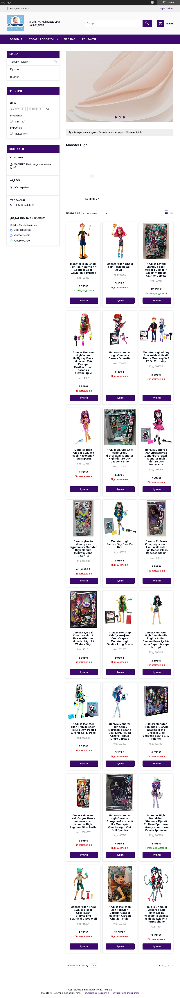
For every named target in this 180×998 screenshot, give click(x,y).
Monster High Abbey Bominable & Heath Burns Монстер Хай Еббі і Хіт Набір (156, 357)
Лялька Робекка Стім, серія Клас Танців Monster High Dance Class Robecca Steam (156, 547)
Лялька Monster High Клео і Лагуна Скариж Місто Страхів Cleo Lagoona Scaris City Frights (156, 731)
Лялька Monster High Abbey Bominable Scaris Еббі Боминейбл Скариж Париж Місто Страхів (119, 731)
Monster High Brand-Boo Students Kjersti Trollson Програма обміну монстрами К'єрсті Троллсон (156, 823)
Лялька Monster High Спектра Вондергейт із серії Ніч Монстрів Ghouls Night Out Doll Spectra (120, 823)
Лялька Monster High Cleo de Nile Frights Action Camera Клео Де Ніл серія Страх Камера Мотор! (156, 640)
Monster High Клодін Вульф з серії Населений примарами (83, 454)
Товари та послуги (84, 132)
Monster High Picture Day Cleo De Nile (120, 544)
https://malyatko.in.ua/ (25, 225)
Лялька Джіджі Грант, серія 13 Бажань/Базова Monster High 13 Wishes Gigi (83, 638)
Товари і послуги (41, 39)
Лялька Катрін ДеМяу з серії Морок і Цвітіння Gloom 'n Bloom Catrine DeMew (156, 269)
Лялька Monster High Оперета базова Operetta (120, 355)
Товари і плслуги (20, 61)
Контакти (89, 39)
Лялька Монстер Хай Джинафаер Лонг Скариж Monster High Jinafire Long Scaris (120, 638)
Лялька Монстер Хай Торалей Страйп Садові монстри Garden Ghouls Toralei (120, 912)
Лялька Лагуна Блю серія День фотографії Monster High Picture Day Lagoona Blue (119, 455)
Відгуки (14, 76)
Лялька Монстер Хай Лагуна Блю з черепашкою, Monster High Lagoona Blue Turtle (83, 821)
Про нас (69, 39)
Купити (84, 300)
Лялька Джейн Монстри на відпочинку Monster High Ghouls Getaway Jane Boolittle (83, 548)
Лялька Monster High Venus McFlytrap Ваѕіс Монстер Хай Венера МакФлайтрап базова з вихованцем (83, 362)
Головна (16, 39)
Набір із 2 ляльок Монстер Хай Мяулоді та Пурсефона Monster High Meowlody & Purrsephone (156, 914)
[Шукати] (147, 23)
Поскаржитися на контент (96, 993)
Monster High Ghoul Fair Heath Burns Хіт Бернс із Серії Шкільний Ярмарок (83, 268)
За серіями (92, 199)
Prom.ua (107, 989)
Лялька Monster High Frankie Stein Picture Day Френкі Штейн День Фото (83, 728)
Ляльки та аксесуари (110, 132)
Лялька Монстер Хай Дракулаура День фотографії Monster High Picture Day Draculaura (156, 457)
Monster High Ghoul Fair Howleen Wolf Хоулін (120, 266)
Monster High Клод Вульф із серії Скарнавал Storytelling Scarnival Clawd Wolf (83, 912)
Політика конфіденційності (125, 993)
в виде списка (171, 213)
